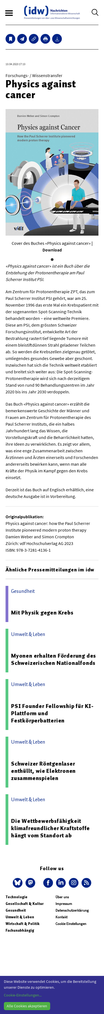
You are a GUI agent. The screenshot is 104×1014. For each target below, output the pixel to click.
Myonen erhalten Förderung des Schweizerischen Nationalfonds (53, 659)
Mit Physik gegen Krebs (42, 612)
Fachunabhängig (20, 930)
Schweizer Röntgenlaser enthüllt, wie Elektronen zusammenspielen (43, 770)
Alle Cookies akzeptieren (27, 1005)
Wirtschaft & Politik (22, 923)
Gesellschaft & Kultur (25, 903)
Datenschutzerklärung (72, 910)
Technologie (16, 897)
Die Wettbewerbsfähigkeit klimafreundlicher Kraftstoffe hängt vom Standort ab (50, 828)
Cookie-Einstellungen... (23, 995)
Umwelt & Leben (20, 917)
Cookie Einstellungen (70, 923)
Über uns (62, 897)
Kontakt (61, 917)
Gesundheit (16, 910)
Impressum (63, 903)
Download (52, 250)
